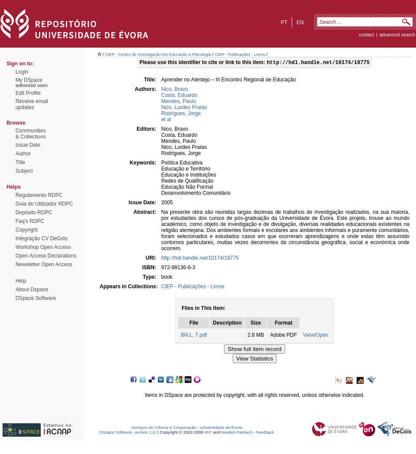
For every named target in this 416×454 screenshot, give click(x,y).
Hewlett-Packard (236, 433)
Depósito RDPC (34, 212)
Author (23, 154)
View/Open (315, 336)
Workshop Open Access (43, 247)
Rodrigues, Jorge (181, 114)
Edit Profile (28, 93)
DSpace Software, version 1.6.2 (129, 433)
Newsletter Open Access (44, 264)
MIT (208, 433)
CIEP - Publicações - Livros (239, 54)
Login (22, 72)
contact (366, 34)
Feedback (265, 433)
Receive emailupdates (32, 104)
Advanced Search (397, 34)
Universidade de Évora (221, 428)
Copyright (27, 230)
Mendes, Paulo (178, 102)
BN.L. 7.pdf (194, 336)
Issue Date (28, 145)
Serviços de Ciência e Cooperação (163, 428)
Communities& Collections (31, 134)
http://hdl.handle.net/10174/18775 (200, 259)
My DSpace (29, 80)
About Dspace (32, 290)
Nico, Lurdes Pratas (184, 108)
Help (21, 281)
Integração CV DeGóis (42, 238)
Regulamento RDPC (39, 195)
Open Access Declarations (46, 256)
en (300, 22)
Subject (24, 171)
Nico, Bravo (174, 90)
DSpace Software (36, 298)
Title (20, 162)
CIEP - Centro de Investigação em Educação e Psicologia (158, 54)
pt (284, 22)
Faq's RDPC (30, 221)
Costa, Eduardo (179, 96)
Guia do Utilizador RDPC (44, 204)
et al (166, 120)
